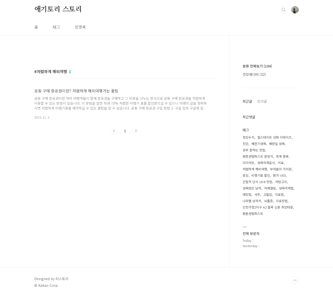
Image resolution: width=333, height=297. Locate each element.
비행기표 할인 (260, 175)
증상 (245, 175)
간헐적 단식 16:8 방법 (257, 181)
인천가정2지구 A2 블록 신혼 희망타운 (268, 207)
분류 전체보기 (257, 66)
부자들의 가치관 (281, 169)
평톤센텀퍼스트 (253, 213)
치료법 (279, 194)
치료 (281, 162)
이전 (114, 131)
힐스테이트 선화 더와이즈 (274, 137)
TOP (295, 281)
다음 (136, 131)
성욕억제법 (286, 188)
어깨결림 (270, 188)
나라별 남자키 (252, 200)
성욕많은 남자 (252, 188)
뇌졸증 (268, 200)
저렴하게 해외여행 (255, 169)
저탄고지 (281, 181)
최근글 (247, 101)
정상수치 (248, 137)
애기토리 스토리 (58, 9)
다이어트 (248, 162)
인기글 (262, 101)
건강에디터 (254, 74)
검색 (283, 9)
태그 (56, 27)
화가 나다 (279, 175)
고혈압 (267, 194)
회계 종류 (282, 156)
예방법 (247, 194)
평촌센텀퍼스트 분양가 (258, 156)
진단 (245, 143)
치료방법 (282, 200)
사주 (257, 194)
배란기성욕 (258, 143)
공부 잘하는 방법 (254, 150)
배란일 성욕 (277, 143)
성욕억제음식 (266, 162)
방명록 (80, 27)
